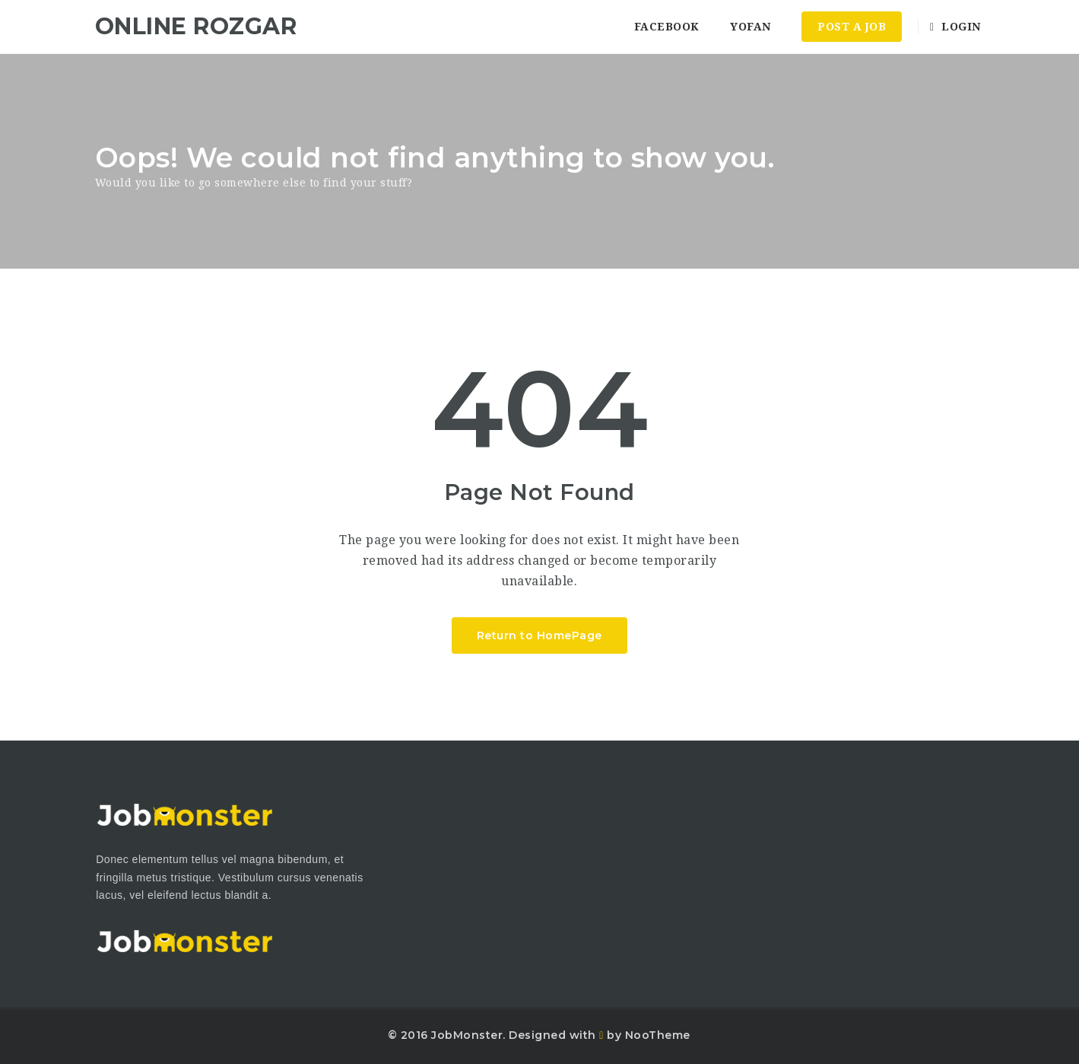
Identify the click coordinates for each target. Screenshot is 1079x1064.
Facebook (667, 27)
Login (955, 27)
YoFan (750, 27)
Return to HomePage (539, 635)
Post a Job (851, 27)
